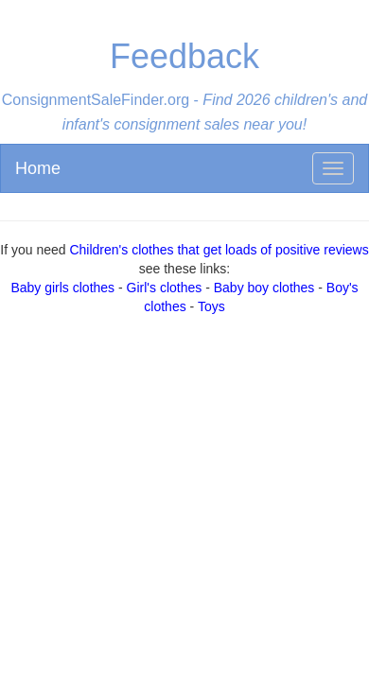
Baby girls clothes (62, 287)
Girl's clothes (164, 287)
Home (38, 168)
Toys (211, 306)
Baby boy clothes (264, 287)
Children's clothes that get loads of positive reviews (218, 249)
